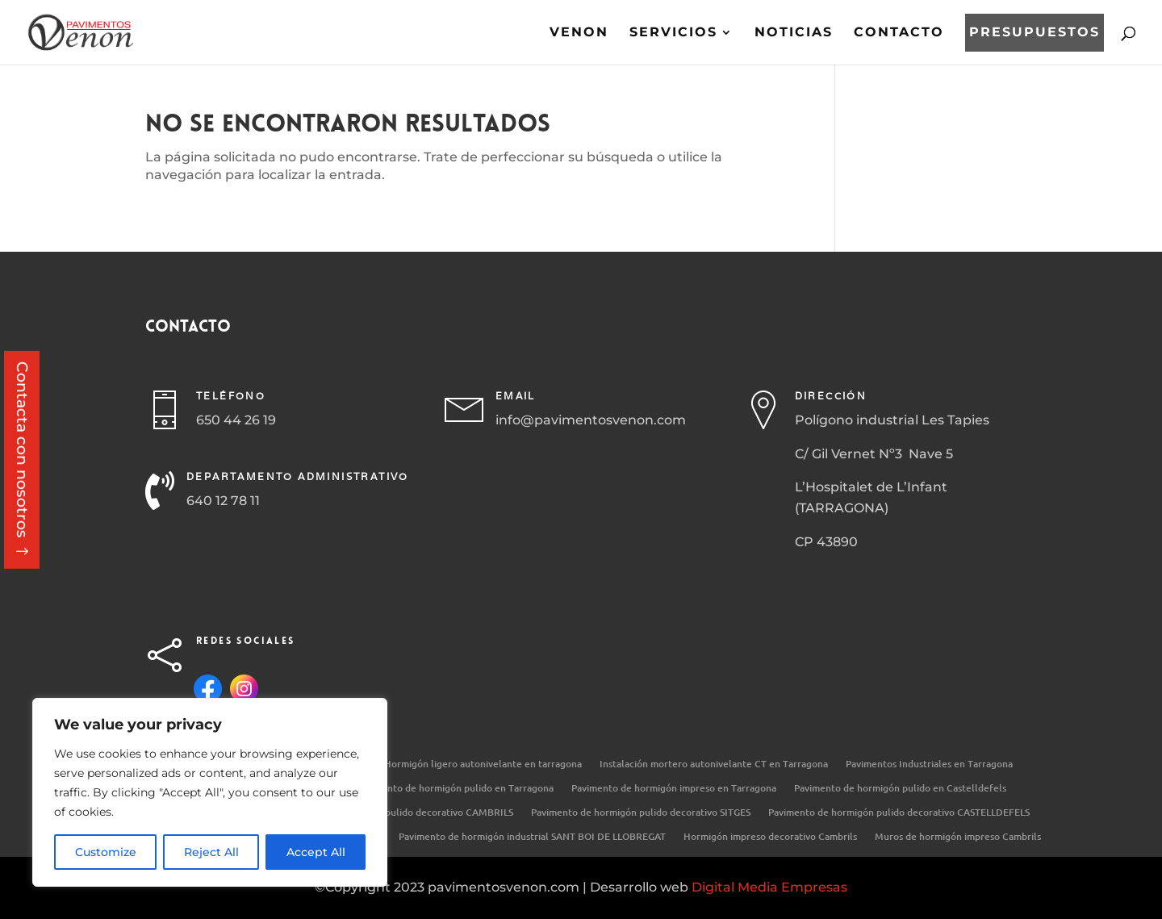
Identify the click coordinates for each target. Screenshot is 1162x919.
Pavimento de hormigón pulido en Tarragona (455, 789)
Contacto (899, 33)
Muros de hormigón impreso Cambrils (958, 837)
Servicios (673, 33)
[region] (209, 792)
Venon (579, 33)
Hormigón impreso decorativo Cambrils (770, 837)
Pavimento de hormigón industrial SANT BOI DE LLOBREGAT (532, 837)
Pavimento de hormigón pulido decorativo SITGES (640, 813)
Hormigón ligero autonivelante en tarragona (483, 764)
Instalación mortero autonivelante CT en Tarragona (714, 764)
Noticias (793, 33)
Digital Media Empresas (769, 887)
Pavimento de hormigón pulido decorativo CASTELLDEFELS (899, 813)
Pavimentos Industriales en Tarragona (929, 764)
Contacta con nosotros (22, 449)
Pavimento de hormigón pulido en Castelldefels (900, 789)
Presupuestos (1034, 33)
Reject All (211, 852)
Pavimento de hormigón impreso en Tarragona (673, 789)
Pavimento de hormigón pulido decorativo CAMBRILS (395, 813)
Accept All (315, 852)
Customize (105, 852)
